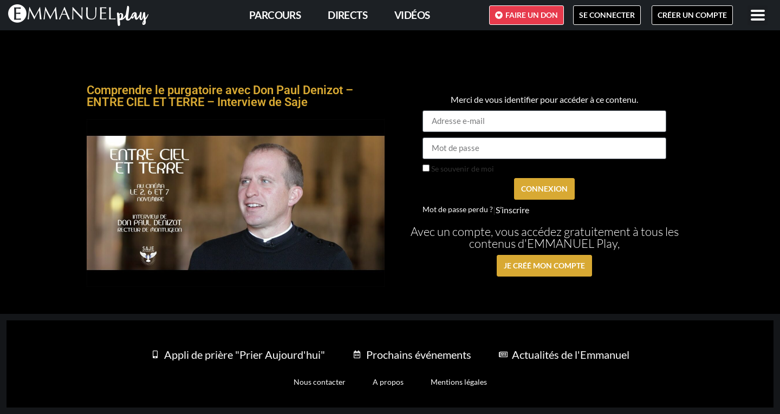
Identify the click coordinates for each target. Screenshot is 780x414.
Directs (347, 15)
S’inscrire (512, 210)
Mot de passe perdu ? (457, 209)
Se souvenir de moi (458, 169)
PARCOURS (275, 15)
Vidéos (412, 15)
